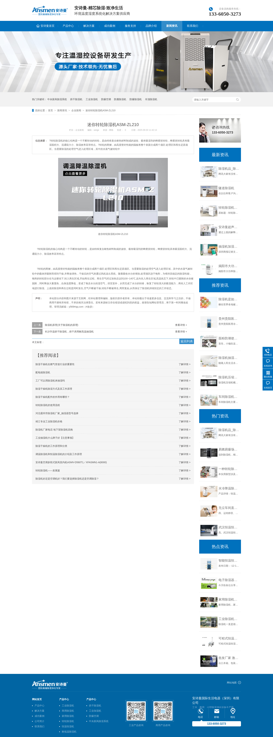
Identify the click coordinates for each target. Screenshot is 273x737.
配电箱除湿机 (43, 372)
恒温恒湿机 (68, 726)
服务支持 (130, 25)
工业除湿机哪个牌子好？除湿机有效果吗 (229, 619)
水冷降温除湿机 (229, 488)
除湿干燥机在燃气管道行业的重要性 (55, 364)
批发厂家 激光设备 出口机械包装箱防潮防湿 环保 (229, 658)
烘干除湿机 (76, 99)
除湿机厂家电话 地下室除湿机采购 (54, 429)
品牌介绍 (151, 25)
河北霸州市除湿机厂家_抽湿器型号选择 (57, 413)
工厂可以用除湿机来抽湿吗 (50, 380)
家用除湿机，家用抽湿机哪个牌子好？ (229, 599)
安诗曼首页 (47, 25)
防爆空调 (106, 99)
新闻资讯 (171, 25)
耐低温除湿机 (69, 731)
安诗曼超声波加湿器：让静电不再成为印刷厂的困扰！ (229, 227)
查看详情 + (181, 325)
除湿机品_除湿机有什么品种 (229, 168)
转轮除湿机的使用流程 (48, 405)
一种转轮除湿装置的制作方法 (229, 469)
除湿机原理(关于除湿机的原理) (61, 325)
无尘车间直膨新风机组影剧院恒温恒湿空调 (229, 508)
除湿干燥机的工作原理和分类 (51, 446)
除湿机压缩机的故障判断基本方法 (229, 377)
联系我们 (192, 25)
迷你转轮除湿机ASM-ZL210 (100, 110)
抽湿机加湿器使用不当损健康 (229, 246)
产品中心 (68, 25)
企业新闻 (76, 110)
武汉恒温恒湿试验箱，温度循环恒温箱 (229, 527)
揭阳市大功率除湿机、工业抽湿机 (229, 266)
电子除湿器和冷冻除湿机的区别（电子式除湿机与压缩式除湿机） (229, 580)
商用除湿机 (68, 710)
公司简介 (39, 721)
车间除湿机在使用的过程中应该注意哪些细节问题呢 (229, 396)
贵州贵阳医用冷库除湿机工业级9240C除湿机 (229, 318)
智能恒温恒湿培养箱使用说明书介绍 (229, 560)
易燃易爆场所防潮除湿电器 (229, 449)
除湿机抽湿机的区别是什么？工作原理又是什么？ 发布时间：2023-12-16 (229, 358)
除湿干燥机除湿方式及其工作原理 (54, 388)
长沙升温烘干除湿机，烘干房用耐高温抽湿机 (69, 331)
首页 (50, 110)
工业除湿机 (68, 705)
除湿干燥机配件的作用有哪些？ (53, 397)
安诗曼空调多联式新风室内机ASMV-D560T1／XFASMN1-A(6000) (71, 462)
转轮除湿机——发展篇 (48, 470)
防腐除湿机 (120, 99)
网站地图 (232, 682)
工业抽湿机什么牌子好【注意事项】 (55, 437)
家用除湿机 (68, 716)
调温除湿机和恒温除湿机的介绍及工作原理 (59, 454)
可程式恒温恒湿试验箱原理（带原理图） (229, 638)
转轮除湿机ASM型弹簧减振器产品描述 (229, 207)
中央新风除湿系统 (57, 99)
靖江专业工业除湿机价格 (49, 421)
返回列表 (186, 341)
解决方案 (89, 25)
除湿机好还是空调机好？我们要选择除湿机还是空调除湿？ (67, 478)
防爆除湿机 (136, 99)
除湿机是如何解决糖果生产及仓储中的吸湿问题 (229, 299)
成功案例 (109, 25)
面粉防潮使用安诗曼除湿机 (229, 338)
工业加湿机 (92, 99)
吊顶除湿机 (151, 99)
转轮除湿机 (68, 721)
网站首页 (37, 699)
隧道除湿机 (226, 188)
